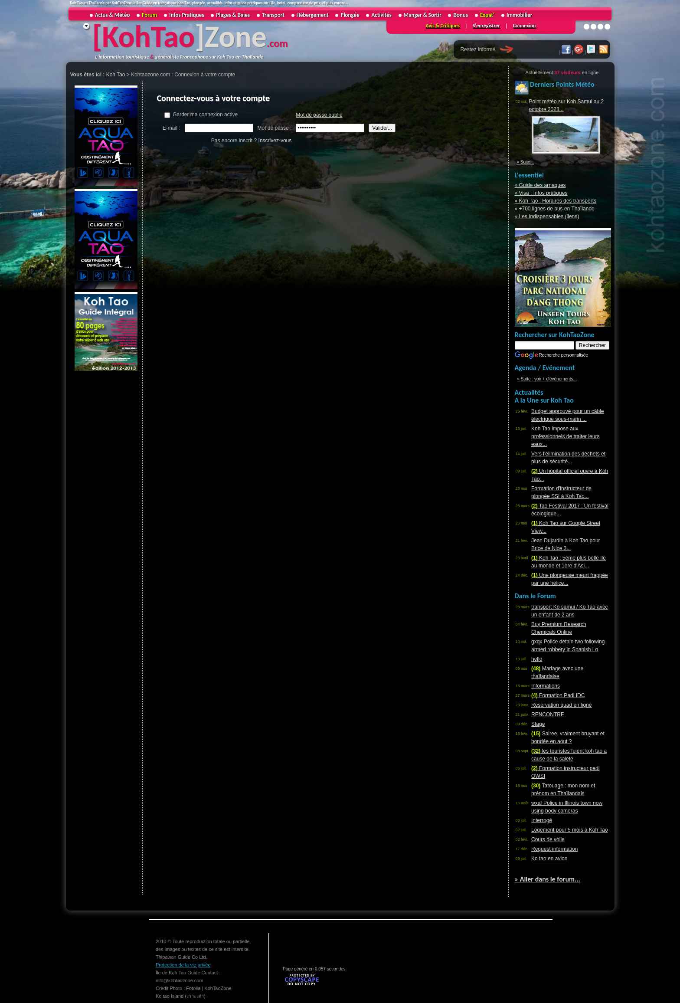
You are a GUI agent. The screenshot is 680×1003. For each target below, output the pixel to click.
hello (536, 659)
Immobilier (519, 15)
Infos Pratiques (186, 15)
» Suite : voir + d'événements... (547, 379)
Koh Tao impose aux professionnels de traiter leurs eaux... (565, 436)
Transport (273, 15)
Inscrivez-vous (275, 141)
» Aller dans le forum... (547, 879)
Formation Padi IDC (558, 695)
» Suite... (525, 162)
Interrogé (541, 820)
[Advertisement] (105, 503)
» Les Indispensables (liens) (547, 216)
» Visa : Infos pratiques (541, 193)
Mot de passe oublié (319, 115)
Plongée (350, 15)
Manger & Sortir (422, 15)
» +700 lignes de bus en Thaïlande (555, 209)
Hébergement (313, 15)
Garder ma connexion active (201, 114)
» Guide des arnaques (540, 185)
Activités (382, 15)
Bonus (461, 15)
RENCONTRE (547, 714)
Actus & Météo (112, 15)
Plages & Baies (233, 15)
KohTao (148, 36)
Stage (538, 724)
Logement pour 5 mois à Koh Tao (569, 830)
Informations (545, 686)
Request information (554, 849)
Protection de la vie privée (183, 964)
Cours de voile (548, 839)
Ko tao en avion (549, 859)
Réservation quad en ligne (561, 705)
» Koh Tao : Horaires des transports (556, 201)
